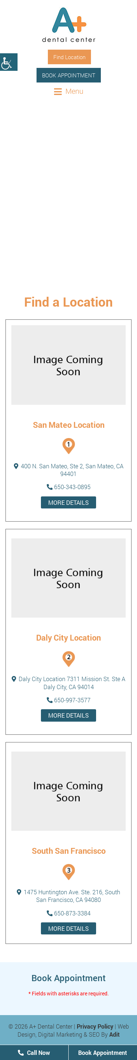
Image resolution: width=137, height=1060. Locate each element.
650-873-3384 (69, 913)
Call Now (34, 1052)
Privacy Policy (95, 1026)
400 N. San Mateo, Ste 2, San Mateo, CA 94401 (68, 469)
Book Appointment (68, 75)
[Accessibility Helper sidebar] (9, 62)
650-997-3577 (69, 700)
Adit (114, 1034)
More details (68, 502)
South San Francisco (69, 850)
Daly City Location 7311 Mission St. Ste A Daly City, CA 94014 (68, 682)
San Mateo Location (68, 424)
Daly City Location (68, 637)
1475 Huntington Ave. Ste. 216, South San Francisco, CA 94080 (68, 895)
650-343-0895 (69, 487)
